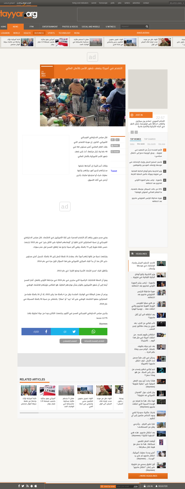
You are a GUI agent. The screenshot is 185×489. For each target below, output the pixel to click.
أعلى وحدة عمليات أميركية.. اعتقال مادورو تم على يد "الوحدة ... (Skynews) (143, 455)
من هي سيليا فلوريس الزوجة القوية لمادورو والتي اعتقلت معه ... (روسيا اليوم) (143, 306)
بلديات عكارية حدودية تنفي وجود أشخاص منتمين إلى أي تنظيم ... (143, 415)
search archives (143, 33)
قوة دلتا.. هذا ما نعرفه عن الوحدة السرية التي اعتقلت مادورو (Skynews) (143, 404)
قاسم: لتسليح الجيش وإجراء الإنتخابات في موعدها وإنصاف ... (143, 265)
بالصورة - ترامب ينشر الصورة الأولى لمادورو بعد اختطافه (150, 181)
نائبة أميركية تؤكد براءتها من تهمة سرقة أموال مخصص (12, 42)
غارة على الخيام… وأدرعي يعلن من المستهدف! (144, 425)
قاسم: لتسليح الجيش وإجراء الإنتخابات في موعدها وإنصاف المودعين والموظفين (147, 163)
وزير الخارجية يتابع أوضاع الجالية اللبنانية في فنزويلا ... (143, 275)
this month (151, 144)
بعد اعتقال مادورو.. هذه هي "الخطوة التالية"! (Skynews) (143, 434)
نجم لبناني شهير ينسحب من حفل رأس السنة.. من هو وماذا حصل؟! (143, 372)
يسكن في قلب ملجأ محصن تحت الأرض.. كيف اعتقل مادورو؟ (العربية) (144, 360)
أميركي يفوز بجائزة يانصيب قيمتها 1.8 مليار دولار (46, 42)
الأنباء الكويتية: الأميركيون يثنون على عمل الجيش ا (123, 401)
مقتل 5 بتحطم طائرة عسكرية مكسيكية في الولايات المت (81, 42)
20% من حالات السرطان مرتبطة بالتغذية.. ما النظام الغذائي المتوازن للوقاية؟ (148, 190)
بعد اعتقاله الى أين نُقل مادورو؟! (145, 316)
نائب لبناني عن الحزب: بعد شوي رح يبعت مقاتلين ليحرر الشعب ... (143, 326)
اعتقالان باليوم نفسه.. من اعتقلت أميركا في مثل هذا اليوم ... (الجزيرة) (144, 337)
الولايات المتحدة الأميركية (94, 341)
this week (141, 144)
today (132, 144)
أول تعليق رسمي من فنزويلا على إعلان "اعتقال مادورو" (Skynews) (143, 467)
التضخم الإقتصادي (70, 341)
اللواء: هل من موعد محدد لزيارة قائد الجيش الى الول (149, 42)
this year (161, 144)
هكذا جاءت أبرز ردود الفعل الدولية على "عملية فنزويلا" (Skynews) (143, 384)
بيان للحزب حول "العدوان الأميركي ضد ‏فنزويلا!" (145, 393)
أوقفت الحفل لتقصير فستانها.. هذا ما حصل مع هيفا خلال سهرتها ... (144, 444)
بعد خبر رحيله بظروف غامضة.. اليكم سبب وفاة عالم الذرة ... (144, 349)
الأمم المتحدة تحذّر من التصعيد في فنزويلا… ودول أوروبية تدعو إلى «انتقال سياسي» (148, 153)
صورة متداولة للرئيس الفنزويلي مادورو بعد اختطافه (149, 199)
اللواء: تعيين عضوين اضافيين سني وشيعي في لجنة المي (115, 42)
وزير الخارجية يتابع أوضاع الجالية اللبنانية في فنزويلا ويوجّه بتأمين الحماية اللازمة (148, 172)
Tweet (114, 171)
